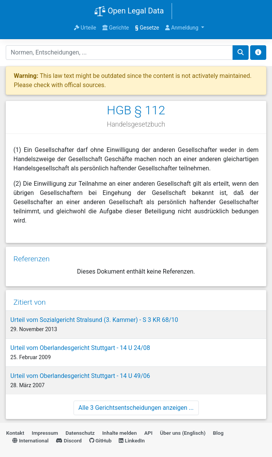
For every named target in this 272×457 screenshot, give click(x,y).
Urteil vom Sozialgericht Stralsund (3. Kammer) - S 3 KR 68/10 (94, 319)
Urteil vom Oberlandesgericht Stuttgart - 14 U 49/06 (80, 375)
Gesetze (147, 28)
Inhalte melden (119, 433)
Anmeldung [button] (182, 28)
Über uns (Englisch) (183, 433)
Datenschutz (80, 433)
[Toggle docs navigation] (258, 52)
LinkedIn (131, 440)
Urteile (85, 28)
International (30, 440)
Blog (218, 433)
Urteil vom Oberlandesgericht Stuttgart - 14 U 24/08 (80, 347)
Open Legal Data (129, 11)
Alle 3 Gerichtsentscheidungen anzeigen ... (136, 407)
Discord (69, 440)
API (148, 433)
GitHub (100, 440)
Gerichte (115, 28)
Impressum (45, 433)
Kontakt (15, 433)
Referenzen (31, 258)
